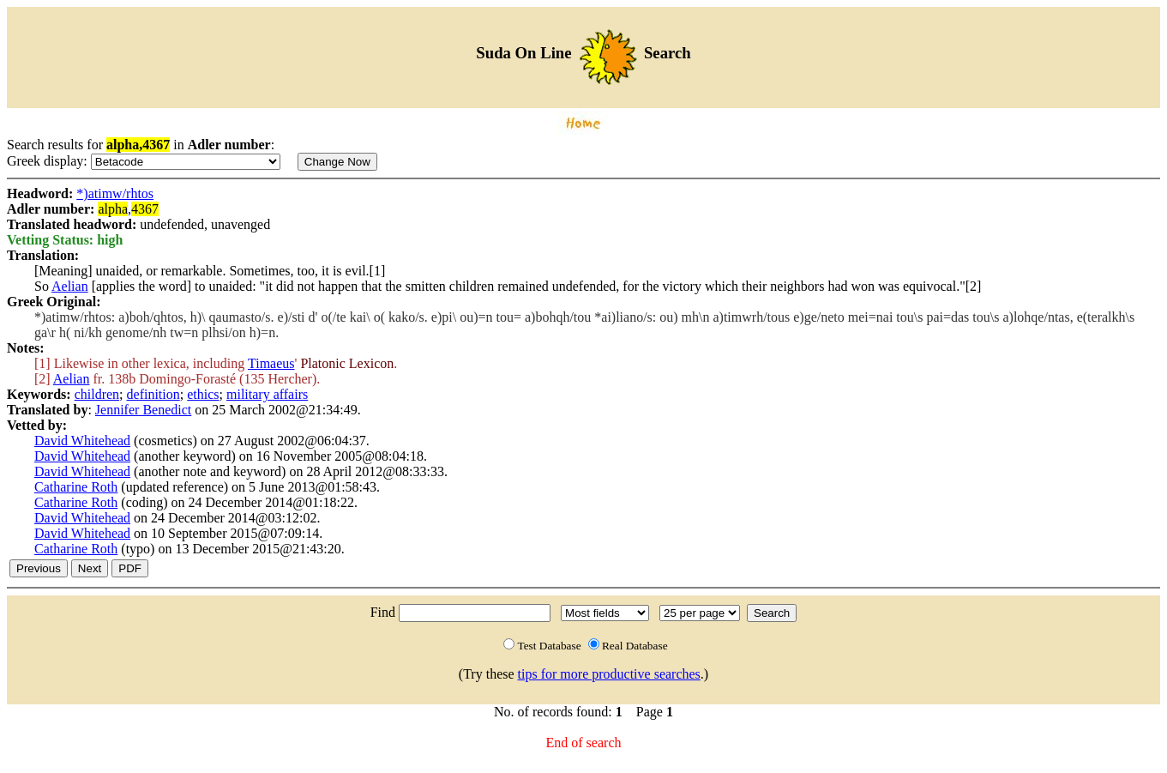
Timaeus (271, 363)
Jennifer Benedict (143, 409)
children (97, 394)
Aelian (69, 286)
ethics (203, 394)
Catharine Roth (75, 487)
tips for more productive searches (609, 674)
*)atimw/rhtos (114, 193)
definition (153, 394)
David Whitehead (82, 440)
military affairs (267, 394)
